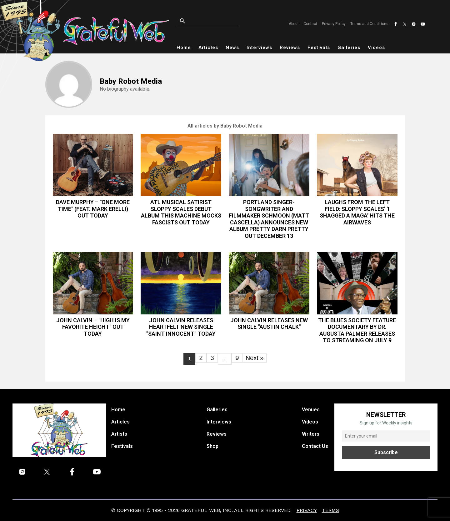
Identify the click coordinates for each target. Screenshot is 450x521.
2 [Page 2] (200, 357)
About (294, 24)
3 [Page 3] (212, 357)
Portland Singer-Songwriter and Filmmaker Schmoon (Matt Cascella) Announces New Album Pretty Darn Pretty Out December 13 (269, 219)
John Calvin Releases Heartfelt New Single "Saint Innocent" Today (181, 327)
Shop (212, 446)
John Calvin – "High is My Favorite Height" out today (93, 327)
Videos (376, 47)
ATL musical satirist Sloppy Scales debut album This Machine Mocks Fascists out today (181, 212)
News (232, 47)
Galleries (349, 47)
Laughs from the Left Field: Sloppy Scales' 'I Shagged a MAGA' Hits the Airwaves (357, 212)
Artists (119, 434)
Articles (208, 47)
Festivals (319, 47)
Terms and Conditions (369, 24)
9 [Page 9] (237, 357)
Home (184, 47)
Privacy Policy (334, 24)
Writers (310, 434)
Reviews (290, 47)
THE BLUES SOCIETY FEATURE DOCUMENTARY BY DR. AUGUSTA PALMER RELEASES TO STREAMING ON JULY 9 (357, 330)
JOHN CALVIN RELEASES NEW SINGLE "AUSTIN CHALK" (269, 323)
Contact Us (315, 446)
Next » (255, 357)
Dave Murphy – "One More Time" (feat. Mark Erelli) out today (93, 209)
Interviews (259, 47)
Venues (311, 410)
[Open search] (215, 21)
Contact (310, 24)
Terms (330, 510)
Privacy (307, 510)
